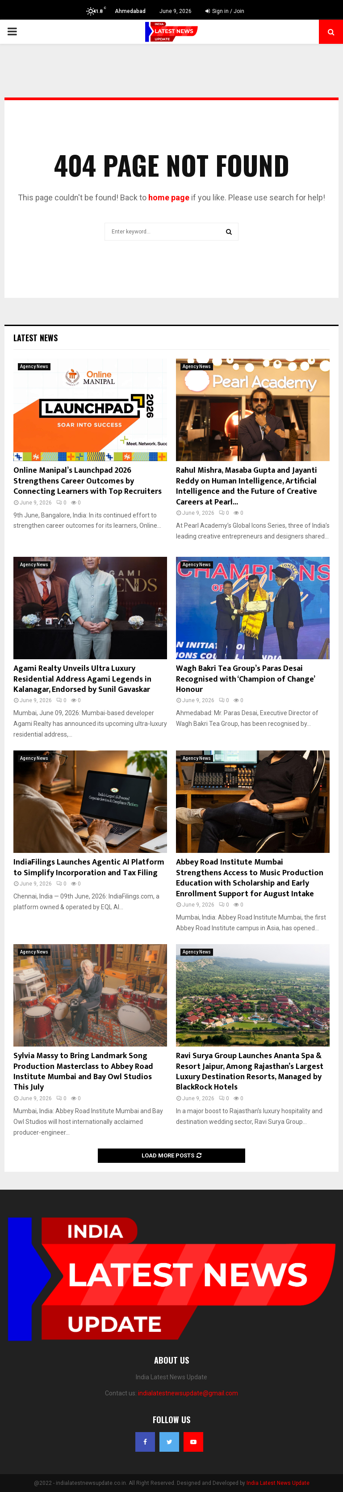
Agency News (34, 366)
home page (168, 197)
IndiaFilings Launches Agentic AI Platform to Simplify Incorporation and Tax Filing (88, 867)
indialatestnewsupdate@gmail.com (188, 1393)
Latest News (35, 337)
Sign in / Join (224, 11)
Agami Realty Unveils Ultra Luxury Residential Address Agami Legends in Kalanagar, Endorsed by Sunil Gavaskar (82, 679)
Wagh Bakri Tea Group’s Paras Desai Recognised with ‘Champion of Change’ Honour (245, 679)
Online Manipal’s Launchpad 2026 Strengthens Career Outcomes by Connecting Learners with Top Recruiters (87, 481)
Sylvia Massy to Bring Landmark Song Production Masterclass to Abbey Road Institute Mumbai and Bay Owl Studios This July (83, 1071)
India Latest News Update (278, 1483)
